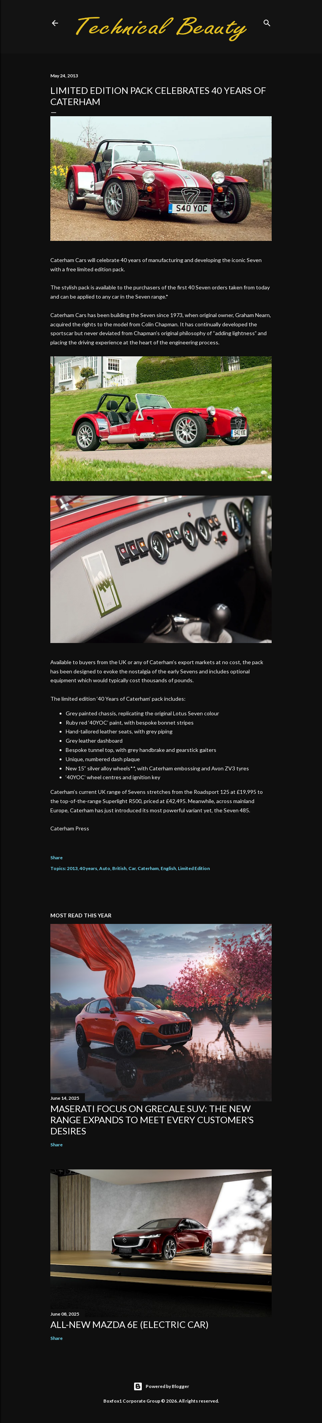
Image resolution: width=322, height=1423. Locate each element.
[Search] (267, 21)
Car (132, 868)
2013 (72, 868)
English (168, 868)
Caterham (148, 868)
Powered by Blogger (161, 1386)
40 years (88, 868)
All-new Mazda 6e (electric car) (129, 1324)
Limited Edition (194, 868)
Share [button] (56, 857)
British (119, 868)
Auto (104, 868)
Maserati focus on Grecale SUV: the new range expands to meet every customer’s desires (152, 1119)
